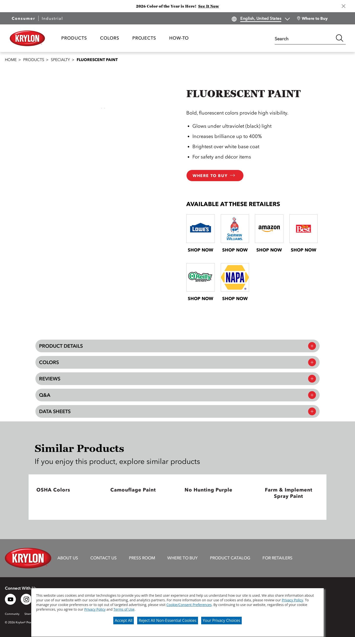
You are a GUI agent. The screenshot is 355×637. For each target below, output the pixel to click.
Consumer (23, 18)
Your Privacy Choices (221, 620)
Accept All (123, 620)
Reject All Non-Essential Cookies (168, 620)
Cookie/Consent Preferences (189, 604)
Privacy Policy (292, 600)
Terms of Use (124, 609)
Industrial (52, 18)
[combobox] (304, 38)
